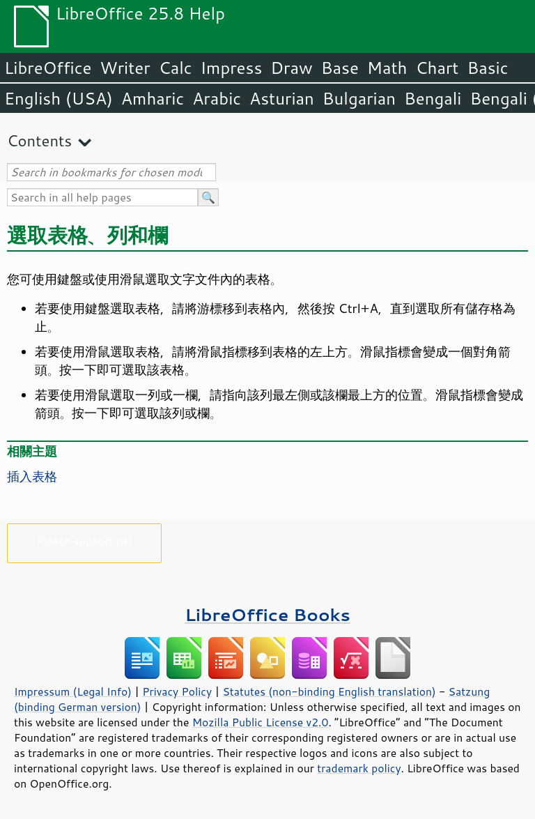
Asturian (281, 98)
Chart (436, 67)
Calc (175, 67)
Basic (487, 67)
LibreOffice (47, 67)
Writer (125, 67)
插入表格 (32, 476)
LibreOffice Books (267, 614)
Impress (232, 67)
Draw (291, 67)
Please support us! (84, 541)
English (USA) (58, 98)
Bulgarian (359, 98)
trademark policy (359, 768)
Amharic (152, 98)
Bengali (432, 98)
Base (340, 67)
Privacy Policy (177, 691)
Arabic (216, 98)
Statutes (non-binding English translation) (328, 691)
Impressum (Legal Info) (73, 691)
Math (387, 67)
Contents (39, 140)
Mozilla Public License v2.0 (260, 722)
